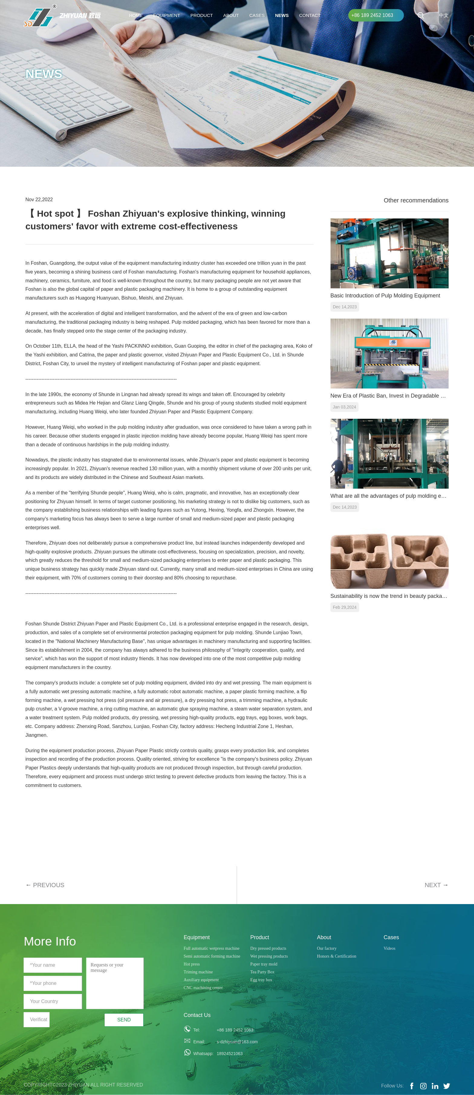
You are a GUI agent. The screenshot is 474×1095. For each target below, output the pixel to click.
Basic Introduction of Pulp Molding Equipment (385, 296)
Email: (199, 1041)
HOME (136, 15)
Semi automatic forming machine (212, 956)
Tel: (196, 1030)
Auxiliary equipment (201, 980)
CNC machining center (203, 987)
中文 (444, 15)
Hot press (192, 964)
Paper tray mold (263, 964)
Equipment (166, 15)
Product (201, 15)
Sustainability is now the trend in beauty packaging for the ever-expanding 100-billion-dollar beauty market (389, 596)
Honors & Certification (336, 956)
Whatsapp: (201, 1053)
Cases (257, 15)
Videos (389, 948)
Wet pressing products (269, 956)
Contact (309, 15)
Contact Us (197, 1015)
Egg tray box (261, 980)
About (231, 15)
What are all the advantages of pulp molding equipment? (389, 496)
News (282, 15)
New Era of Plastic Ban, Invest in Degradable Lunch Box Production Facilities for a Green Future (389, 396)
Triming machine (198, 972)
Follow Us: (392, 1085)
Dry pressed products (268, 948)
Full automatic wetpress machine (212, 948)
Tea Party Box (262, 972)
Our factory (327, 948)
